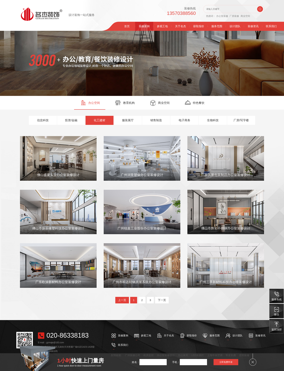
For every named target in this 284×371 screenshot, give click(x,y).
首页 (127, 26)
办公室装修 (222, 16)
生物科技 (213, 120)
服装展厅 (128, 120)
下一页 (162, 300)
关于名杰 (180, 26)
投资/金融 (71, 120)
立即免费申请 (225, 362)
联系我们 (271, 26)
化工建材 (99, 120)
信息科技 (43, 120)
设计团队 (235, 26)
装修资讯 (253, 26)
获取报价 (198, 26)
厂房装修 (234, 16)
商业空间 (245, 16)
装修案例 (144, 26)
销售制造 (156, 120)
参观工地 (162, 26)
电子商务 (184, 120)
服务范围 (216, 26)
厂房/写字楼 (241, 120)
